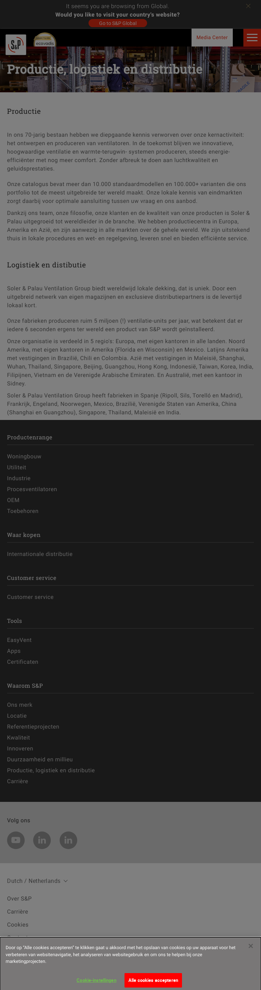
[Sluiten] (251, 949)
